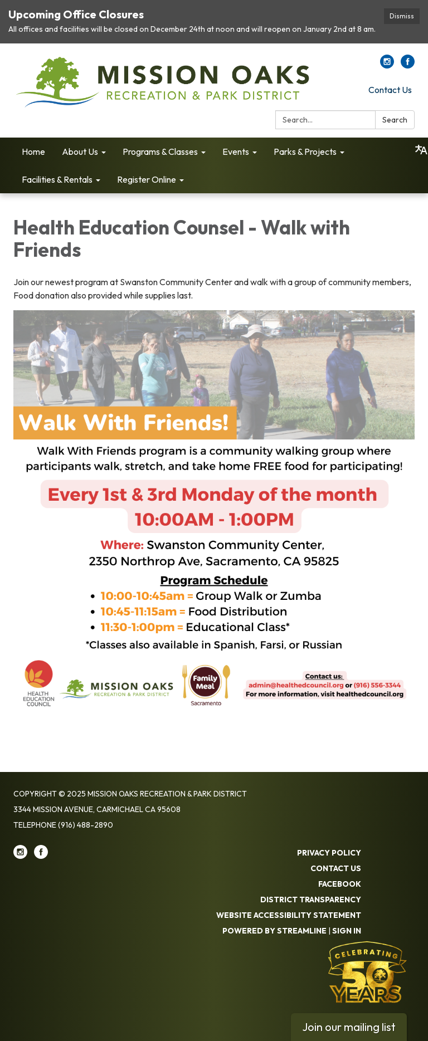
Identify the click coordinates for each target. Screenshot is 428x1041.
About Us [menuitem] (80, 151)
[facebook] (408, 65)
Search (394, 120)
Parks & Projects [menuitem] (305, 151)
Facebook (339, 884)
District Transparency (310, 900)
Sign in (346, 931)
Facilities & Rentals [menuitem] (57, 179)
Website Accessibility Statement (288, 915)
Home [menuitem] (33, 151)
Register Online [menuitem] (146, 179)
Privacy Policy (329, 853)
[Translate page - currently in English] (421, 150)
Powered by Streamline (274, 931)
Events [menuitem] (235, 151)
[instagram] (387, 65)
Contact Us (390, 89)
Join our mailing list (349, 1027)
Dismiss (402, 16)
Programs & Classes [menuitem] (160, 151)
